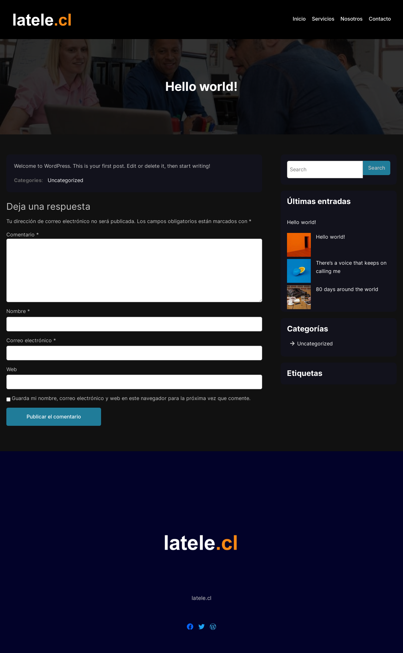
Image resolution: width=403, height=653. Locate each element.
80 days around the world (347, 289)
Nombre (18, 311)
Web (11, 369)
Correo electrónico (31, 340)
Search (376, 168)
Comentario (22, 234)
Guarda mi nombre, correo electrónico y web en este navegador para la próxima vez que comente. (131, 398)
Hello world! (301, 222)
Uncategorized (65, 180)
